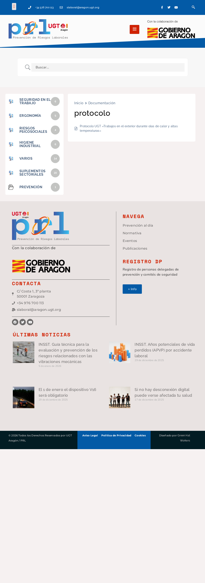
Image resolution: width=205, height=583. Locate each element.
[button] (14, 6)
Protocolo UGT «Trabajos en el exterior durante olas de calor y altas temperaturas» (129, 128)
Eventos (130, 241)
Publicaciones (135, 248)
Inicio (78, 103)
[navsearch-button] (193, 7)
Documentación (101, 103)
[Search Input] (108, 67)
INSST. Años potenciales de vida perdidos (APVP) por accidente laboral (165, 350)
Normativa (132, 233)
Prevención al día (138, 225)
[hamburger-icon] (134, 29)
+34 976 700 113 (44, 7)
